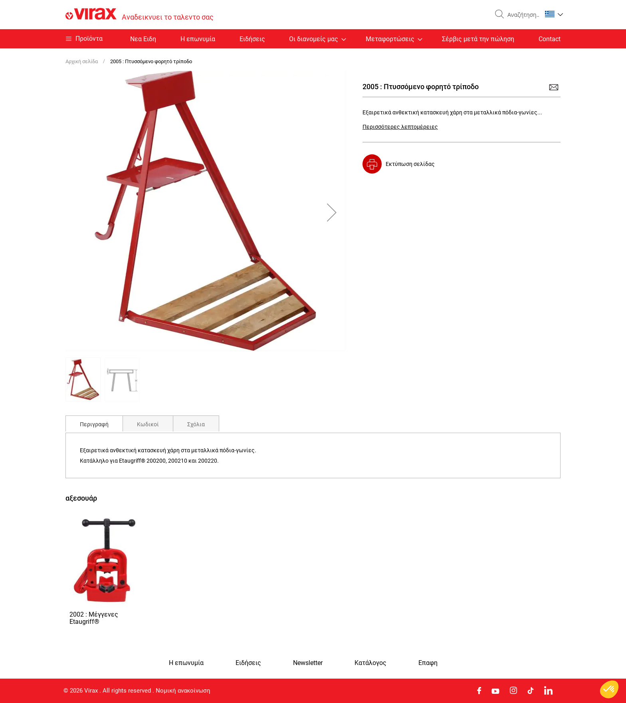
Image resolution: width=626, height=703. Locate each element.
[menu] (313, 38)
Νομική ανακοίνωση (183, 690)
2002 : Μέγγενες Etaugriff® (93, 618)
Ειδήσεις (252, 39)
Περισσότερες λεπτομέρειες (400, 127)
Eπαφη (428, 663)
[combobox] (521, 14)
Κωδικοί (148, 424)
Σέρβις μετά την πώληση (478, 39)
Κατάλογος (370, 663)
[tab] (94, 423)
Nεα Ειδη (143, 39)
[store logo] (139, 14)
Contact (550, 39)
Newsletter (308, 663)
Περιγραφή (94, 424)
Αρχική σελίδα (81, 61)
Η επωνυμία (197, 39)
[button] (554, 14)
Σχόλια (196, 424)
